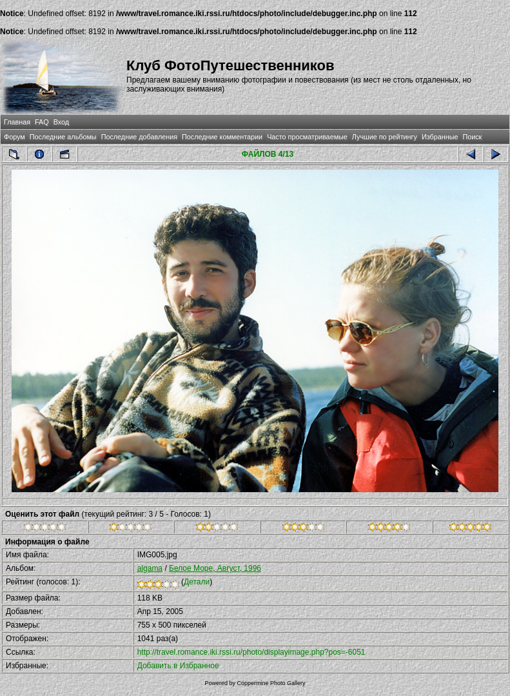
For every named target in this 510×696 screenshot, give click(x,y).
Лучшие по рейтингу (384, 137)
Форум (14, 137)
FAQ (42, 122)
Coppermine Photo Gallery (271, 683)
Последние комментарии (222, 137)
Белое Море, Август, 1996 (215, 568)
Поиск (472, 137)
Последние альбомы (63, 137)
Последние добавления (139, 137)
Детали (197, 581)
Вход (61, 122)
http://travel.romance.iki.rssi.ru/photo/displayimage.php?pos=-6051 (251, 652)
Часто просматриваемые (307, 137)
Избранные (440, 137)
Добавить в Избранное (178, 665)
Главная (17, 122)
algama (149, 568)
